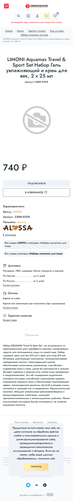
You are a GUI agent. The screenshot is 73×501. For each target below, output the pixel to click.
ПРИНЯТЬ (36, 466)
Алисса (21, 222)
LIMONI (17, 212)
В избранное (38, 192)
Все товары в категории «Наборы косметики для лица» (35, 244)
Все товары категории (33, 253)
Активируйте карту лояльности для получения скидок (36, 22)
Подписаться (37, 183)
